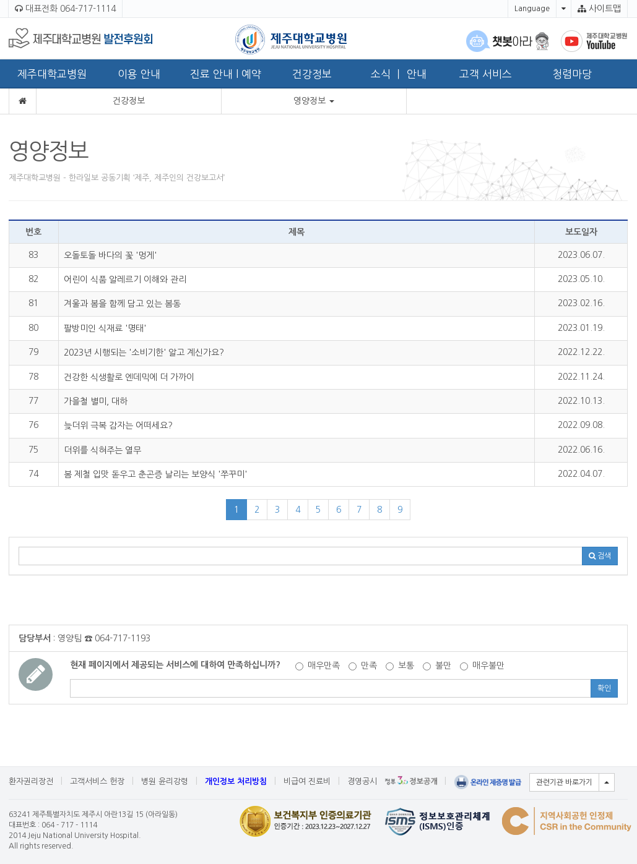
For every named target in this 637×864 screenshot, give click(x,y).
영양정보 (313, 100)
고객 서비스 (485, 74)
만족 (363, 665)
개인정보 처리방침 (236, 781)
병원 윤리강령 (164, 781)
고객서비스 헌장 (97, 781)
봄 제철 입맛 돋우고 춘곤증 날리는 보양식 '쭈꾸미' (155, 474)
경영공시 (362, 781)
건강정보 (312, 74)
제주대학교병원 (52, 74)
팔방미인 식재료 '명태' (105, 328)
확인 (604, 688)
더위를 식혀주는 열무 (102, 450)
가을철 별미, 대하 (96, 401)
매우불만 (482, 665)
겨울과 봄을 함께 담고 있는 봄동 (122, 303)
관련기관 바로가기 (564, 782)
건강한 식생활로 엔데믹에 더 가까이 (129, 377)
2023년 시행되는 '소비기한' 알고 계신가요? (144, 352)
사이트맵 (599, 8)
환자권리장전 (31, 781)
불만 (437, 665)
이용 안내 (139, 74)
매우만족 (317, 665)
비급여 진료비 (307, 781)
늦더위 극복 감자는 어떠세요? (118, 425)
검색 (600, 556)
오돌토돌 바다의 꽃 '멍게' (110, 255)
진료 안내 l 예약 (225, 74)
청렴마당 (572, 74)
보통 (400, 665)
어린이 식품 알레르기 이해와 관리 (125, 279)
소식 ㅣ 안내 (399, 74)
